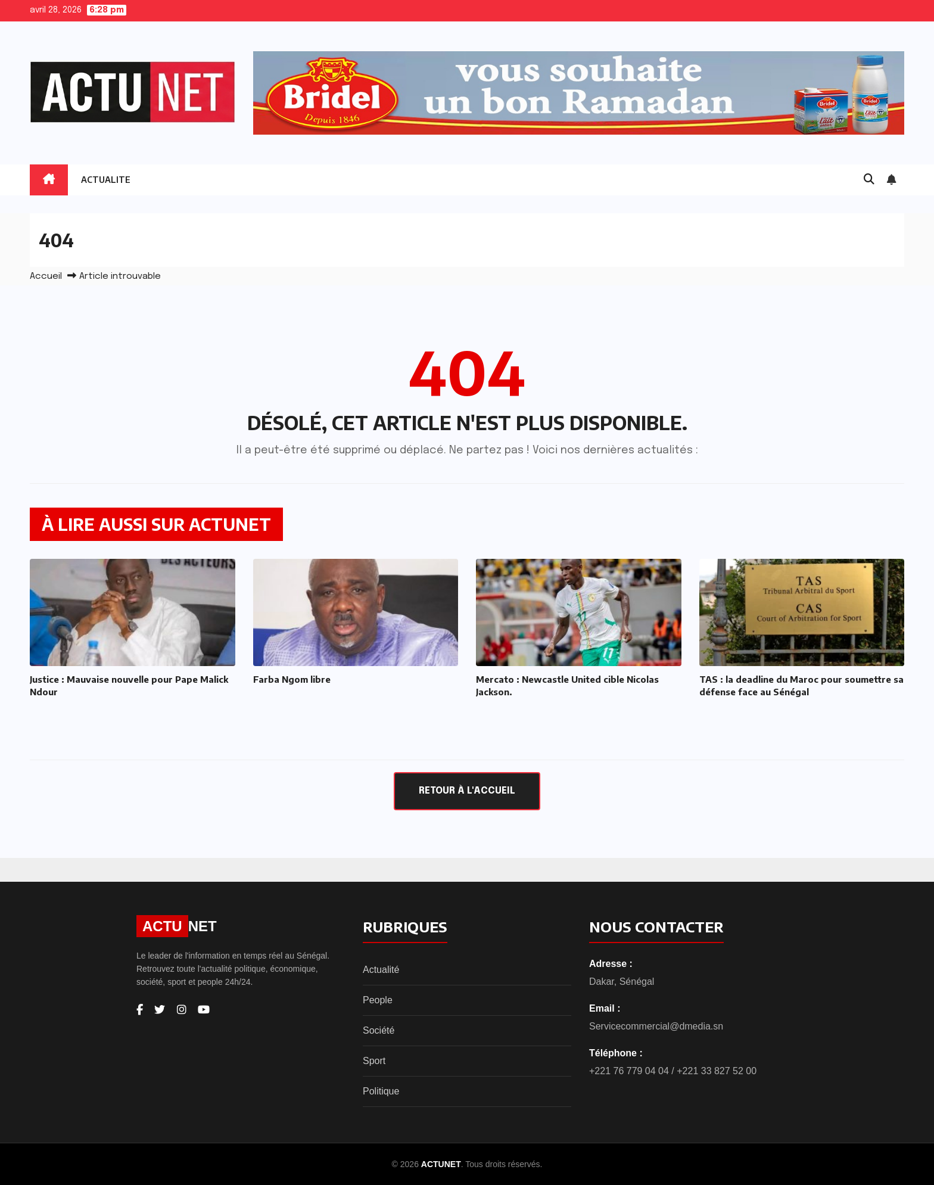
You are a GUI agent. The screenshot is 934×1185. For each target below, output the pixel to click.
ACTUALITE (105, 180)
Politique (381, 1091)
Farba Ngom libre (292, 679)
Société (378, 1030)
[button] (869, 180)
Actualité (381, 970)
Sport (374, 1061)
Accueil (46, 276)
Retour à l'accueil (467, 791)
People (378, 1000)
